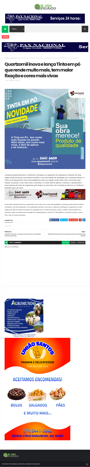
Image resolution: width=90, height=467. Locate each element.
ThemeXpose (13, 464)
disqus (73, 242)
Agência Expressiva (33, 464)
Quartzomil (13, 58)
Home (6, 58)
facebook (81, 242)
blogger (66, 242)
